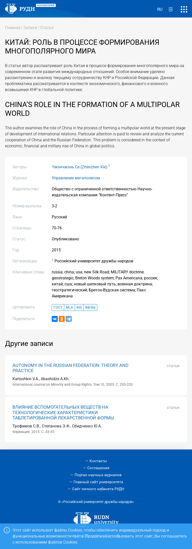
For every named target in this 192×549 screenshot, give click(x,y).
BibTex (90, 307)
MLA (69, 307)
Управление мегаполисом (76, 178)
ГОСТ (58, 307)
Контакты (98, 461)
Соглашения (98, 468)
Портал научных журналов (98, 475)
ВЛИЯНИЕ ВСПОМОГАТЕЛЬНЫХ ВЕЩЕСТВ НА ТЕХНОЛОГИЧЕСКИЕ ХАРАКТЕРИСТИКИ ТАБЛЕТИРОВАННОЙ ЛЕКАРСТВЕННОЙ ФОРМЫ (63, 412)
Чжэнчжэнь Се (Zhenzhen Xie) (79, 167)
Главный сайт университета (98, 482)
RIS (79, 307)
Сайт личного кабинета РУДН (98, 489)
